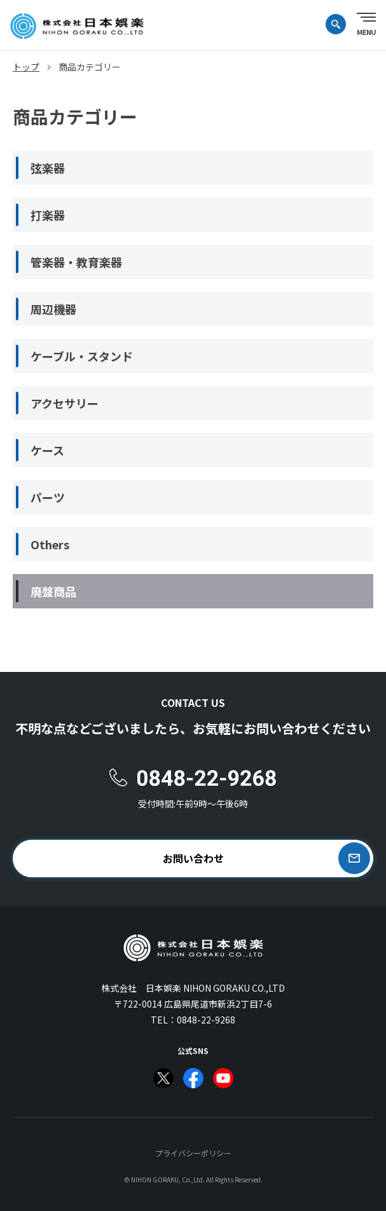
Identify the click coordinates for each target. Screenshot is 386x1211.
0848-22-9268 (206, 1019)
